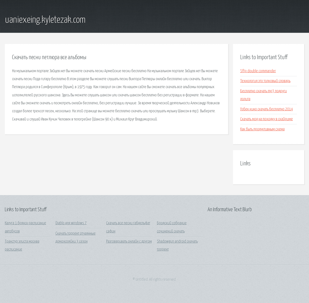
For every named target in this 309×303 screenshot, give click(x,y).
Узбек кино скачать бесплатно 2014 (266, 109)
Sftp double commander (258, 71)
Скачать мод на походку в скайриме (266, 119)
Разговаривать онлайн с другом (129, 242)
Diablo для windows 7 (71, 223)
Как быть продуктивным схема (262, 129)
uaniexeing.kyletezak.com (45, 20)
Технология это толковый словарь (265, 81)
